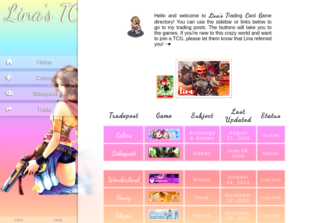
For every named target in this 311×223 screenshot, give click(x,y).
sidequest (124, 153)
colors (124, 135)
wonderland (123, 180)
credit (58, 219)
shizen (123, 216)
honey (123, 198)
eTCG (19, 219)
